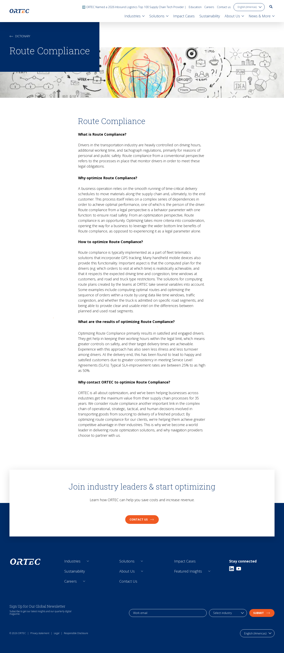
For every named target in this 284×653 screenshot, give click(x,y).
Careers (209, 7)
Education (195, 7)
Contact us (224, 7)
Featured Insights (188, 571)
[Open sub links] (88, 561)
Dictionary (19, 36)
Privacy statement (39, 633)
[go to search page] (271, 6)
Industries (72, 561)
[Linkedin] (231, 568)
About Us (127, 571)
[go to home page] (19, 11)
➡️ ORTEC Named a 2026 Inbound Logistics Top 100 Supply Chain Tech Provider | (134, 7)
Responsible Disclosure (76, 633)
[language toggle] (249, 7)
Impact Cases (185, 561)
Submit (262, 613)
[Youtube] (238, 568)
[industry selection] (228, 613)
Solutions (127, 561)
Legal (56, 633)
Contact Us (128, 581)
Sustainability (74, 571)
